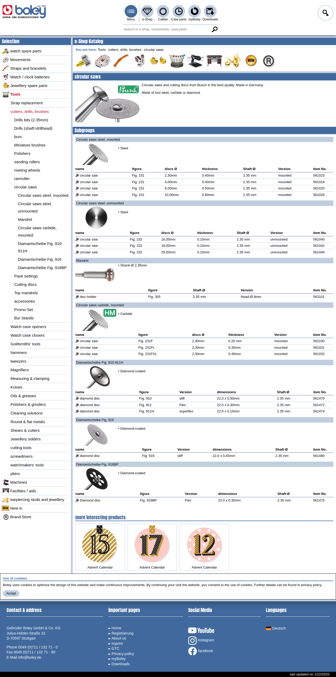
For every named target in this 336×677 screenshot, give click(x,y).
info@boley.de (29, 657)
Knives (16, 387)
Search (214, 29)
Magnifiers (19, 370)
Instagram (201, 640)
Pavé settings (26, 276)
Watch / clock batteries (26, 77)
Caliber (163, 19)
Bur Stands (24, 318)
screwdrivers (21, 456)
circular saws (25, 187)
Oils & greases (23, 396)
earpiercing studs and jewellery (33, 499)
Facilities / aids (19, 491)
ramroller (22, 178)
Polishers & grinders (28, 404)
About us (119, 638)
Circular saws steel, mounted (43, 195)
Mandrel (25, 219)
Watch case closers (27, 335)
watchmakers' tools (27, 465)
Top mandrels (26, 293)
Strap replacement (26, 103)
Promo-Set (23, 309)
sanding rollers (27, 162)
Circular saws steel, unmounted (35, 207)
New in (12, 508)
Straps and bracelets (24, 68)
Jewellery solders (25, 439)
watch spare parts (21, 51)
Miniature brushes (29, 145)
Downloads (210, 19)
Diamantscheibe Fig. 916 (39, 259)
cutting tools (21, 447)
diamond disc (90, 398)
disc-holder (88, 297)
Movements (16, 60)
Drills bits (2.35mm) (31, 120)
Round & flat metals (27, 421)
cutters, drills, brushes (29, 111)
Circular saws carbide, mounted (37, 231)
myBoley (194, 19)
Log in (325, 13)
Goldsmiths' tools (25, 344)
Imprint (117, 643)
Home (116, 628)
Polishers (22, 153)
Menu (131, 19)
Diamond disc (90, 500)
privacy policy (311, 585)
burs (18, 136)
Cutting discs (25, 284)
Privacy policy (123, 654)
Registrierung (122, 633)
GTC (115, 648)
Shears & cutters (25, 430)
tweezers (18, 361)
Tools (11, 94)
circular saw (89, 175)
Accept (11, 593)
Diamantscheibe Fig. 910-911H (40, 247)
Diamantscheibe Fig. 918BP (42, 267)
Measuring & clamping (29, 378)
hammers (18, 352)
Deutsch (276, 628)
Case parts (178, 19)
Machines (14, 482)
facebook (200, 651)
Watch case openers (28, 326)
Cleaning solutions (26, 413)
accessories (24, 301)
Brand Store (16, 517)
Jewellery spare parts (25, 86)
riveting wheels (27, 170)
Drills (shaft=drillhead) (33, 128)
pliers (15, 473)
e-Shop (147, 19)
